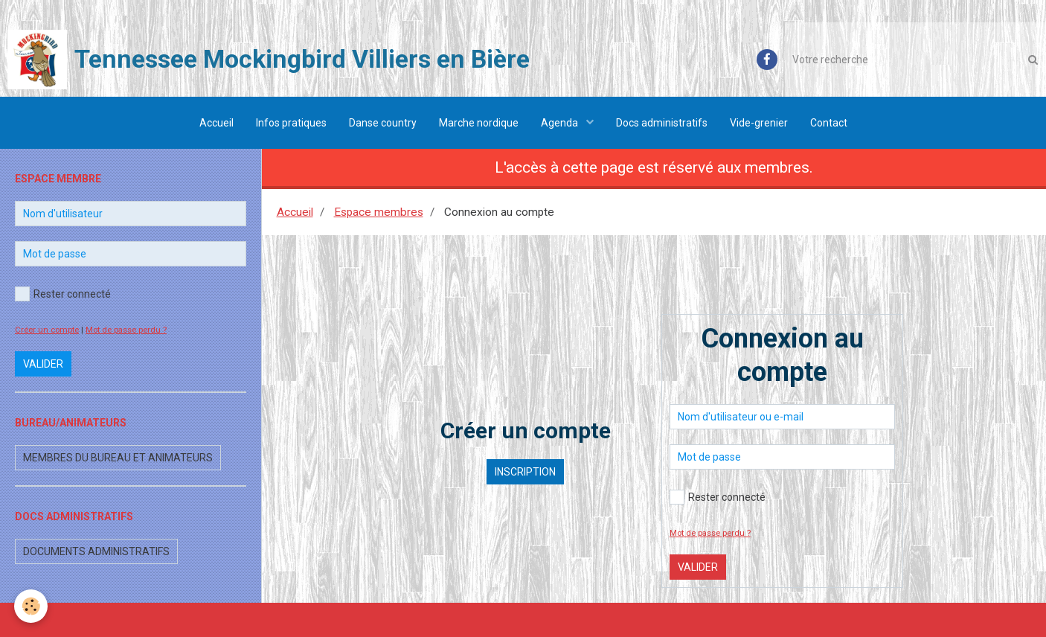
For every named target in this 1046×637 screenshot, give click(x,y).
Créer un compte (47, 330)
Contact (828, 123)
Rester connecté (718, 497)
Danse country (383, 123)
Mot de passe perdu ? (710, 533)
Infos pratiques (291, 123)
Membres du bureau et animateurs (118, 458)
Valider (698, 567)
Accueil (216, 123)
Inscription (525, 472)
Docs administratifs (662, 123)
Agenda (560, 123)
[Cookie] (31, 606)
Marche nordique (479, 123)
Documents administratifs (96, 551)
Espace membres (378, 212)
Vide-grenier (759, 123)
